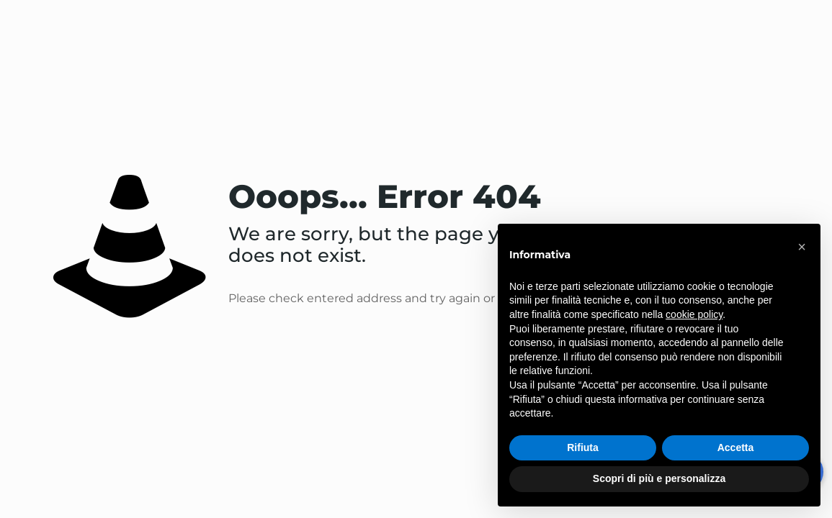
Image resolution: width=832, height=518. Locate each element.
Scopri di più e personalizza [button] (659, 478)
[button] (801, 246)
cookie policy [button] (694, 314)
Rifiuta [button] (583, 447)
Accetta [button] (735, 447)
